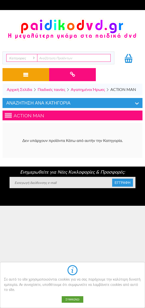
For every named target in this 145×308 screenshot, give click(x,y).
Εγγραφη (122, 183)
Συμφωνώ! (72, 299)
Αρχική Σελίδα (19, 89)
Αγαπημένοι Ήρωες (88, 89)
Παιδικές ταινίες (51, 89)
